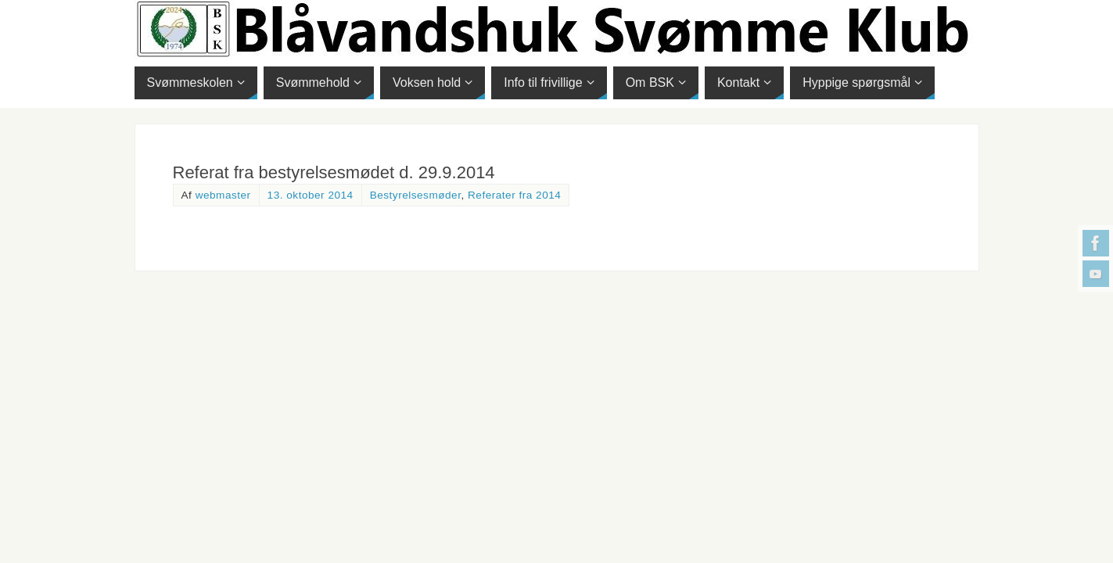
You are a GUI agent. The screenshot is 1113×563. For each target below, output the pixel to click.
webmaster (223, 195)
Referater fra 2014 (514, 195)
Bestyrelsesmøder (415, 195)
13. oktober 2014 (310, 195)
